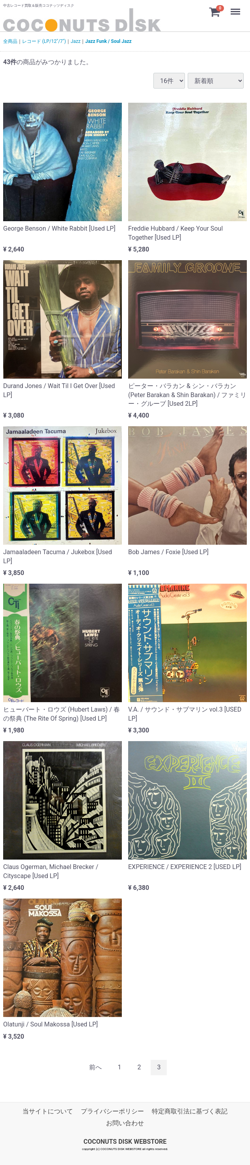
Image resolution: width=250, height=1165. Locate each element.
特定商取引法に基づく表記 (190, 1111)
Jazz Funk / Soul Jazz (108, 41)
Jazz (75, 41)
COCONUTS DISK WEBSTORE (125, 1141)
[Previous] (95, 1067)
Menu (236, 8)
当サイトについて (47, 1111)
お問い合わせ (125, 1123)
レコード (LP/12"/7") (44, 41)
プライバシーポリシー (112, 1111)
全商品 (10, 41)
